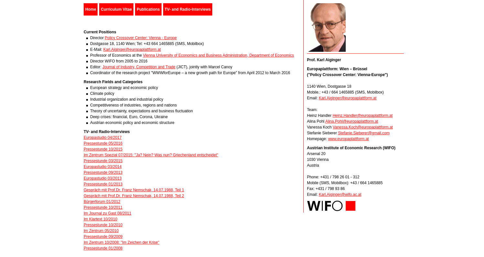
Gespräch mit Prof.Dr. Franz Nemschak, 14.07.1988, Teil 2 (134, 196)
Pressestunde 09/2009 (103, 236)
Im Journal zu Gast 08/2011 (107, 213)
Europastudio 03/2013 (102, 178)
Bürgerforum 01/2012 (102, 201)
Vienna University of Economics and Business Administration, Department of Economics (218, 55)
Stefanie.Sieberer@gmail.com (364, 133)
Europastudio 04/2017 (102, 137)
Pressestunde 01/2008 (103, 248)
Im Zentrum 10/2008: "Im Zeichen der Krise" (121, 242)
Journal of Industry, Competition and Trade (138, 67)
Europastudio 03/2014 (102, 166)
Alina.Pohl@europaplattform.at (351, 121)
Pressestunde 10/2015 (103, 149)
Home (90, 9)
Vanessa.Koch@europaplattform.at (363, 127)
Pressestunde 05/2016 (103, 143)
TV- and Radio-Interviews (188, 9)
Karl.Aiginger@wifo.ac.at (340, 194)
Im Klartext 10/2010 (100, 219)
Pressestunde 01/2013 (103, 184)
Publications (148, 9)
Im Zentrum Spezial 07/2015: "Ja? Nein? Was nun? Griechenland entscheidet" (151, 155)
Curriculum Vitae (116, 9)
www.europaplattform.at (348, 139)
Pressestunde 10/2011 (103, 207)
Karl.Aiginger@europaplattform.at (132, 49)
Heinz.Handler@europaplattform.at (362, 115)
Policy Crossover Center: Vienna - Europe (141, 38)
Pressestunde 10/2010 (103, 225)
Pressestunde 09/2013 (103, 172)
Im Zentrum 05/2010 (101, 231)
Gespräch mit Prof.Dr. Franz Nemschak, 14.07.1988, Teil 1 (134, 190)
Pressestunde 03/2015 (103, 161)
